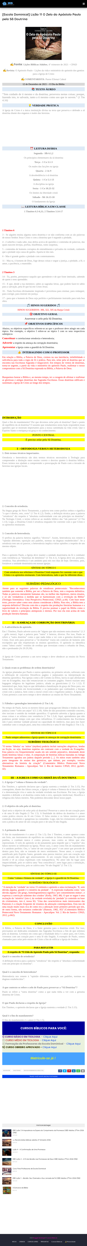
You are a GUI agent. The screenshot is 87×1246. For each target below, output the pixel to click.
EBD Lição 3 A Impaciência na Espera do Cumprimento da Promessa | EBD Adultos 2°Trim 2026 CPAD (48, 1131)
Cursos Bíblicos (51, 1238)
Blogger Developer (39, 1238)
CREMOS (22, 1242)
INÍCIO (14, 1242)
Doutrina (17, 1070)
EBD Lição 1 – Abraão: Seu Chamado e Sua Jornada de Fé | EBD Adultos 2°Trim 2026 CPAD (46, 1178)
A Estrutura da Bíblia (20, 1188)
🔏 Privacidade (70, 1242)
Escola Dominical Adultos (33, 1070)
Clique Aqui (50, 1036)
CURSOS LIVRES (33, 1242)
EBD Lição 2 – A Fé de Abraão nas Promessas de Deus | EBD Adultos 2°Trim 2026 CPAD (45, 1159)
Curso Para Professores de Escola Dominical (29, 1169)
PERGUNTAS (45, 1242)
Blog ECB (6, 1070)
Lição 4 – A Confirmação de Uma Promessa (29, 1150)
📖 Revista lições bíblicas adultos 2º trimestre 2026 (32, 1140)
